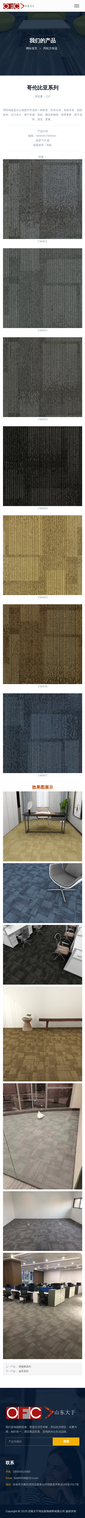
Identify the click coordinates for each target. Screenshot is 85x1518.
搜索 (66, 1441)
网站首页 (31, 48)
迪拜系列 (24, 1371)
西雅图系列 (25, 1366)
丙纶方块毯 (50, 48)
